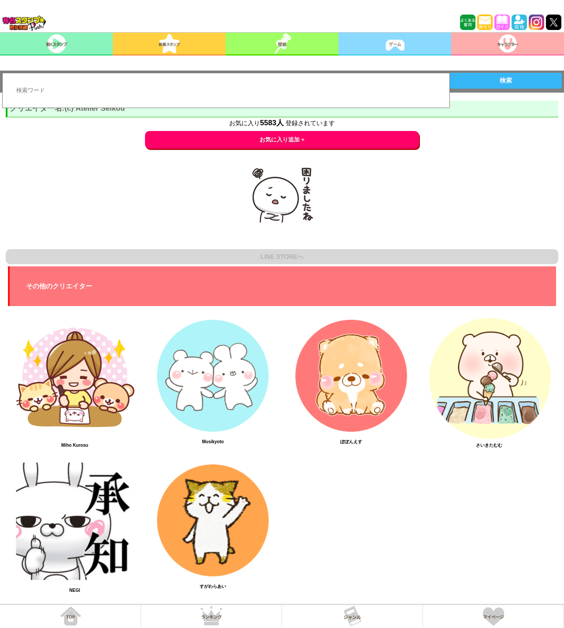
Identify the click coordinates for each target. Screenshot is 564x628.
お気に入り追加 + (282, 139)
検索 (506, 80)
